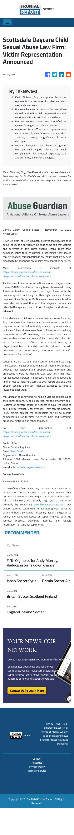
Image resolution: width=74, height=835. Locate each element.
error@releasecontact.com (49, 504)
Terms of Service (37, 770)
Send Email (16, 451)
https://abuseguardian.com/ (29, 467)
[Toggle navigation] (7, 22)
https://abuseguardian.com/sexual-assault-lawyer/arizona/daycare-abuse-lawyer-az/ (27, 273)
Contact (37, 758)
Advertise (37, 762)
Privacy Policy (37, 766)
